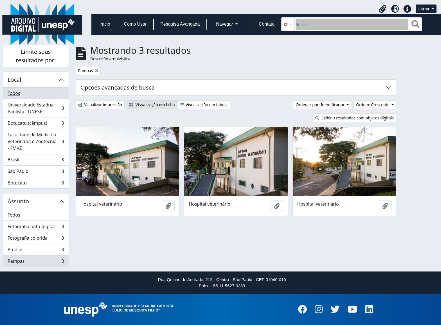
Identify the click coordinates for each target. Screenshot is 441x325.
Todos (14, 93)
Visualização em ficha (152, 104)
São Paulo (35, 172)
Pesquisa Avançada (180, 24)
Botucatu (35, 183)
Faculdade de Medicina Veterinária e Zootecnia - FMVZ (35, 141)
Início (104, 24)
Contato (266, 24)
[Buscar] (351, 24)
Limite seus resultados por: (36, 56)
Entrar (424, 9)
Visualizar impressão (100, 104)
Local (14, 79)
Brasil (35, 161)
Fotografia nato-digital (35, 227)
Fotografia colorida (35, 239)
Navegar (225, 24)
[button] (382, 9)
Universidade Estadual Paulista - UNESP (35, 108)
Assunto (18, 201)
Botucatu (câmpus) (35, 124)
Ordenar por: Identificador (320, 104)
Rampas (35, 262)
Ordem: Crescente (373, 104)
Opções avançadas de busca (117, 87)
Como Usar (135, 24)
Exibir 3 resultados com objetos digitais (354, 118)
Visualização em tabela (204, 104)
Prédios (35, 250)
